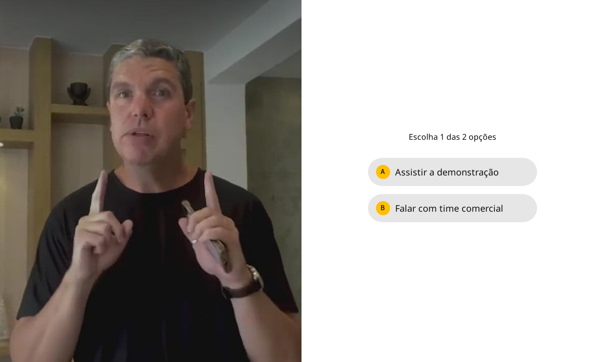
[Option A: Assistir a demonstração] (452, 172)
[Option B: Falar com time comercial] (452, 208)
